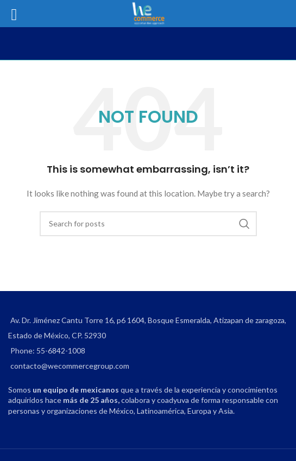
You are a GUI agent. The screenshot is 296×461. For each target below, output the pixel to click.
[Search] (148, 223)
